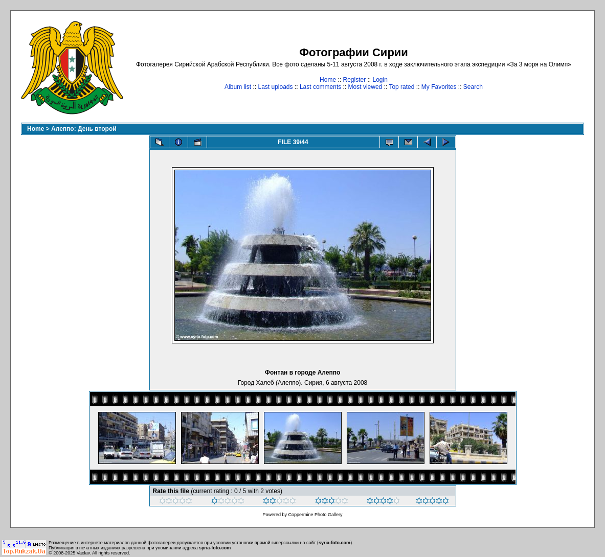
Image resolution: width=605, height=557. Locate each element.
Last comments (320, 86)
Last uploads (275, 86)
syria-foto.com (334, 542)
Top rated (401, 86)
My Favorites (439, 86)
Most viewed (365, 86)
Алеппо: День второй (84, 128)
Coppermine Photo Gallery (315, 514)
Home (328, 79)
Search (473, 86)
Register (354, 79)
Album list (238, 86)
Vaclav (83, 552)
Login (380, 79)
